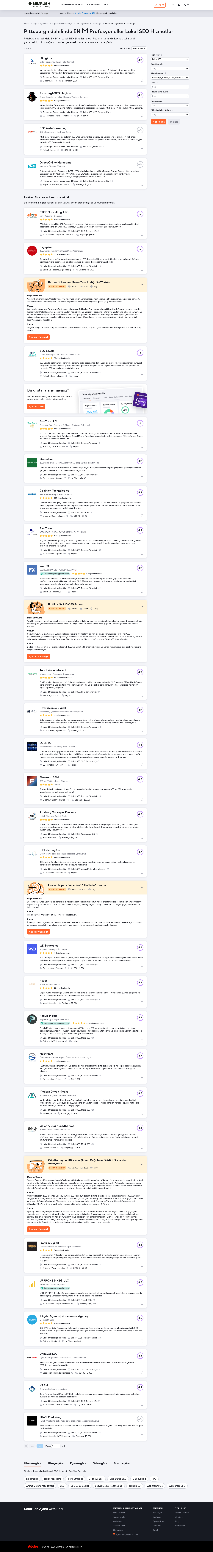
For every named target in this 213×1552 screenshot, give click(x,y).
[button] (171, 5)
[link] (93, 5)
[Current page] (55, 1446)
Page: (48, 1446)
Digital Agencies (41, 23)
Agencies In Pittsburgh (62, 23)
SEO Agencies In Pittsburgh (89, 23)
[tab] (32, 1463)
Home (26, 23)
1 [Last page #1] (64, 1446)
